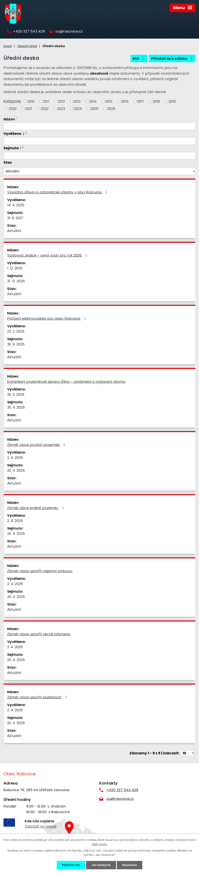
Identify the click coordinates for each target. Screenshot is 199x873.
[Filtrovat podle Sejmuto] (99, 156)
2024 (78, 108)
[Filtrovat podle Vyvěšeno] (99, 141)
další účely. (99, 844)
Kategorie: (12, 101)
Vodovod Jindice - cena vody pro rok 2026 (48, 255)
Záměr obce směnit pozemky (36, 507)
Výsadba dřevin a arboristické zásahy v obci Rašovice (58, 192)
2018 (156, 101)
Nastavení (129, 865)
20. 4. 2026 (16, 470)
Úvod (7, 46)
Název (9, 119)
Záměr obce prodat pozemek (37, 444)
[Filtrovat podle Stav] (99, 171)
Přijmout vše (71, 865)
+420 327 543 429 (29, 31)
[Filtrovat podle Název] (99, 126)
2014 (93, 101)
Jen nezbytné (101, 865)
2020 (13, 108)
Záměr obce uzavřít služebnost (37, 697)
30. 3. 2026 (15, 394)
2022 (45, 108)
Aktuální (14, 230)
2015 (108, 101)
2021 (28, 108)
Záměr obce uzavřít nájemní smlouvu (39, 570)
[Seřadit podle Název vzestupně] (17, 117)
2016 (124, 101)
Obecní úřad (27, 46)
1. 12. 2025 (15, 268)
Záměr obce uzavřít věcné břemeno (38, 634)
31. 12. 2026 (16, 281)
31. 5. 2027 (15, 217)
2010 (30, 101)
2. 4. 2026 (15, 457)
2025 (94, 108)
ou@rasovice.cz (69, 31)
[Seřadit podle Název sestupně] (17, 119)
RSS (139, 58)
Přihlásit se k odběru (172, 58)
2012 (61, 101)
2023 (61, 108)
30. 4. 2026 (16, 407)
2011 (46, 101)
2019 (172, 101)
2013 (76, 101)
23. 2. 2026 (15, 331)
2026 (111, 108)
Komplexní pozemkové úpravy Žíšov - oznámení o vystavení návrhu (66, 381)
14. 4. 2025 (15, 205)
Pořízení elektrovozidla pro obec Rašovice (47, 318)
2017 (140, 101)
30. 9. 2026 (15, 344)
